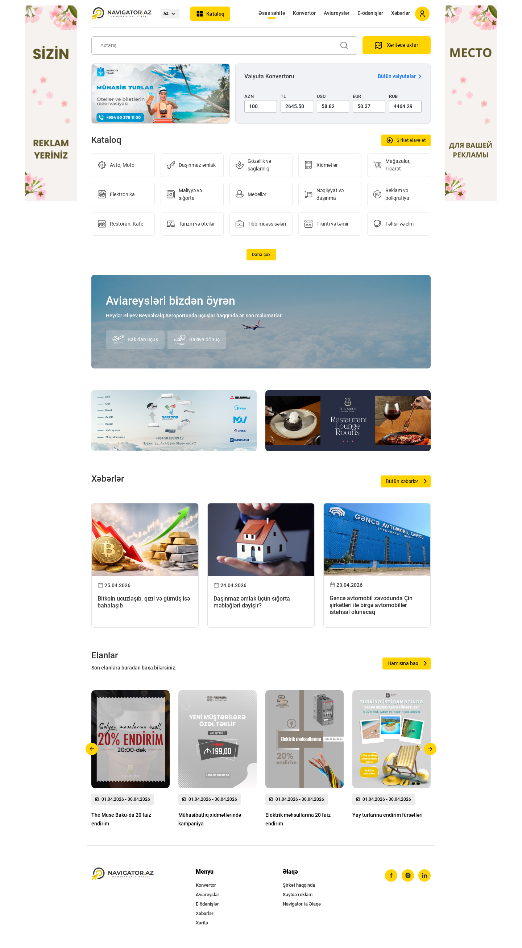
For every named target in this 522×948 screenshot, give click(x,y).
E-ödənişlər (370, 13)
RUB (393, 96)
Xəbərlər (400, 13)
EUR (357, 96)
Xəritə (202, 923)
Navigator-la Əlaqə (302, 904)
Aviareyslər (336, 13)
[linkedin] (424, 875)
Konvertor (304, 13)
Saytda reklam (297, 894)
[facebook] (391, 875)
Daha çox (261, 254)
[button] (92, 749)
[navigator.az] (122, 874)
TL (283, 96)
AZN (249, 96)
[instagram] (408, 875)
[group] (130, 760)
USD (321, 96)
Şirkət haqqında (299, 885)
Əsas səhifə (271, 13)
